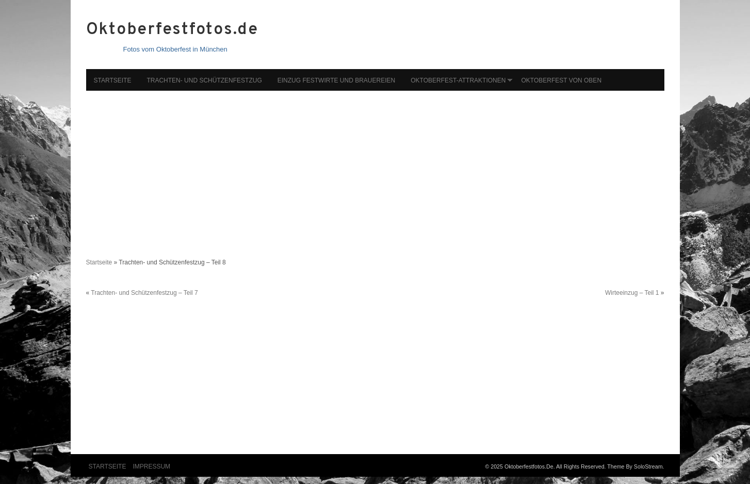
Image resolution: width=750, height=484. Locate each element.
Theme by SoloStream (634, 466)
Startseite (113, 80)
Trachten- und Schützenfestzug (204, 80)
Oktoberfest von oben (561, 80)
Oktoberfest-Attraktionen (458, 80)
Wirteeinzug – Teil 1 (632, 292)
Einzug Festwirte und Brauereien (336, 80)
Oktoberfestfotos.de (172, 30)
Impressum (151, 466)
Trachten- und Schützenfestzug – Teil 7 (144, 292)
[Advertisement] (375, 169)
